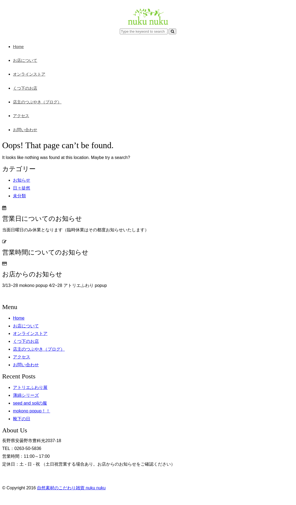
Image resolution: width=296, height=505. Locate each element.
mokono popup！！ (31, 411)
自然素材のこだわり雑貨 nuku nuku (71, 488)
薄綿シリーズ (26, 395)
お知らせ (21, 180)
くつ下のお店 (25, 88)
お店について (25, 60)
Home (18, 46)
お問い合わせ (25, 129)
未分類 (19, 196)
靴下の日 (21, 418)
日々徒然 (21, 188)
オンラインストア (29, 74)
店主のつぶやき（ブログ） (37, 101)
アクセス (21, 115)
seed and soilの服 (30, 403)
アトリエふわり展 (30, 387)
